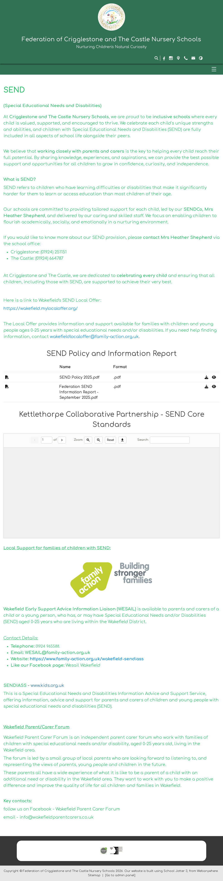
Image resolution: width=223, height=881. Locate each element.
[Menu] (111, 69)
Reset (110, 440)
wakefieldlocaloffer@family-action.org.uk (94, 336)
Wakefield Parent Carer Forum (88, 809)
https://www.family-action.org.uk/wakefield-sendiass (87, 659)
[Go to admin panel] (120, 875)
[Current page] (46, 440)
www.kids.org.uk (47, 685)
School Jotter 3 (175, 871)
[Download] (122, 440)
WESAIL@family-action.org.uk (57, 652)
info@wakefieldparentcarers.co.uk (56, 817)
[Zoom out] (99, 440)
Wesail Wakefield (82, 665)
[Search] (170, 440)
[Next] (62, 440)
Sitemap (94, 875)
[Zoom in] (88, 440)
